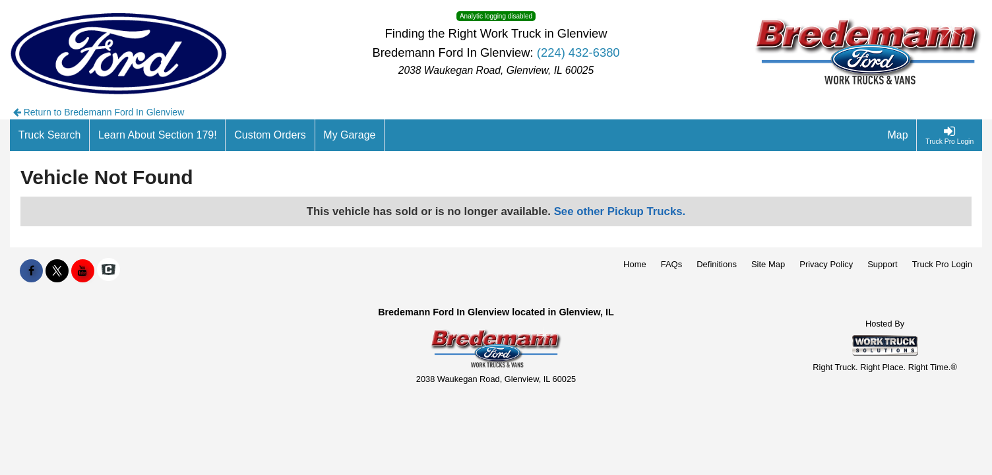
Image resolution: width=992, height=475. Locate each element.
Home (634, 264)
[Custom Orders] (270, 135)
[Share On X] (57, 271)
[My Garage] (350, 135)
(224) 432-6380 (578, 52)
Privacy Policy (826, 264)
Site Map (768, 264)
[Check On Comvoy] (108, 271)
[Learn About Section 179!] (158, 135)
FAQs (672, 264)
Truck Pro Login (942, 264)
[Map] (898, 135)
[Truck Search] (50, 135)
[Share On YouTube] (82, 271)
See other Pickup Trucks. (620, 211)
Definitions (717, 264)
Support (882, 264)
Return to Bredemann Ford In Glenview (98, 112)
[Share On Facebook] (31, 271)
